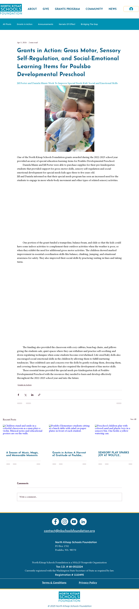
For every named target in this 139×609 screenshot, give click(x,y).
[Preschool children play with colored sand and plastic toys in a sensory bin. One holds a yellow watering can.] (115, 436)
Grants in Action (24, 24)
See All (133, 419)
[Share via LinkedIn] (32, 394)
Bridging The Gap (89, 24)
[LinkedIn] (83, 521)
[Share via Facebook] (18, 394)
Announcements (45, 24)
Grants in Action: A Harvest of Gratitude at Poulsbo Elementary (69, 454)
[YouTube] (73, 521)
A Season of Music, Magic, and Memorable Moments (22, 454)
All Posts (7, 24)
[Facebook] (55, 521)
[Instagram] (64, 521)
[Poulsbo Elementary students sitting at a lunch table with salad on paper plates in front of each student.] (69, 436)
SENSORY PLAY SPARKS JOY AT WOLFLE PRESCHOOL (113, 454)
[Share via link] (39, 394)
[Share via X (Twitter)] (25, 394)
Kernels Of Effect (67, 24)
